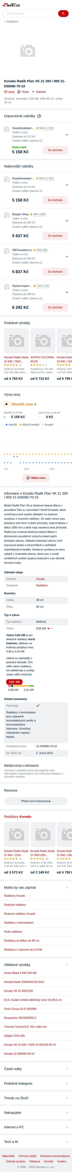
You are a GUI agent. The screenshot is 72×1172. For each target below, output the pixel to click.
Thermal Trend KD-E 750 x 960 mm (25, 1026)
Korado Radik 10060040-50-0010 (24, 982)
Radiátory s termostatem (18, 922)
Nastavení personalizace (55, 1156)
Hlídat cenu (36, 478)
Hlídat (23, 91)
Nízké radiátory (13, 931)
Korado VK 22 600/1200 (18, 990)
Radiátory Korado (14, 895)
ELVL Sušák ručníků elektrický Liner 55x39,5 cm (33, 999)
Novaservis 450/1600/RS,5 (20, 1017)
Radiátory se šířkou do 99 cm (21, 940)
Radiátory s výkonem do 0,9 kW (23, 949)
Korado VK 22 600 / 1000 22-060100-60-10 (30, 1044)
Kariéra (61, 1161)
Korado (40, 579)
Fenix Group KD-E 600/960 (20, 1008)
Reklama (34, 1161)
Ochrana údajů (27, 1156)
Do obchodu (55, 150)
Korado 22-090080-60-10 (19, 1053)
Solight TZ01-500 (14, 1035)
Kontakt (48, 1161)
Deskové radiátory (15, 904)
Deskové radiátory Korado (19, 913)
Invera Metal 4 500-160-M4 (20, 973)
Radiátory (12, 21)
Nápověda (8, 1156)
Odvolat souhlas (15, 1161)
